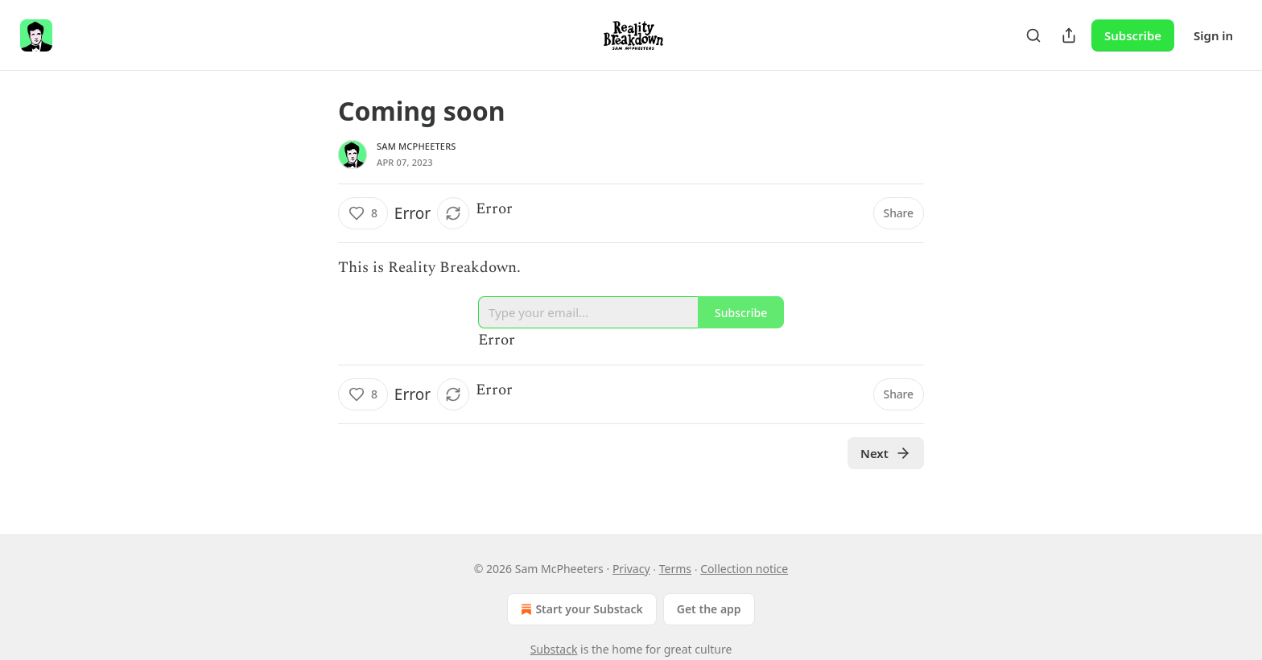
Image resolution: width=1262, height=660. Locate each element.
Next (885, 453)
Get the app (709, 609)
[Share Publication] (1069, 35)
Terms (675, 568)
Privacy (631, 568)
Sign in (1213, 35)
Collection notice (744, 568)
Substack (554, 649)
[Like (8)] (363, 213)
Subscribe (1132, 35)
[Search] (1033, 35)
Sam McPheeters (416, 146)
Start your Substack (580, 609)
